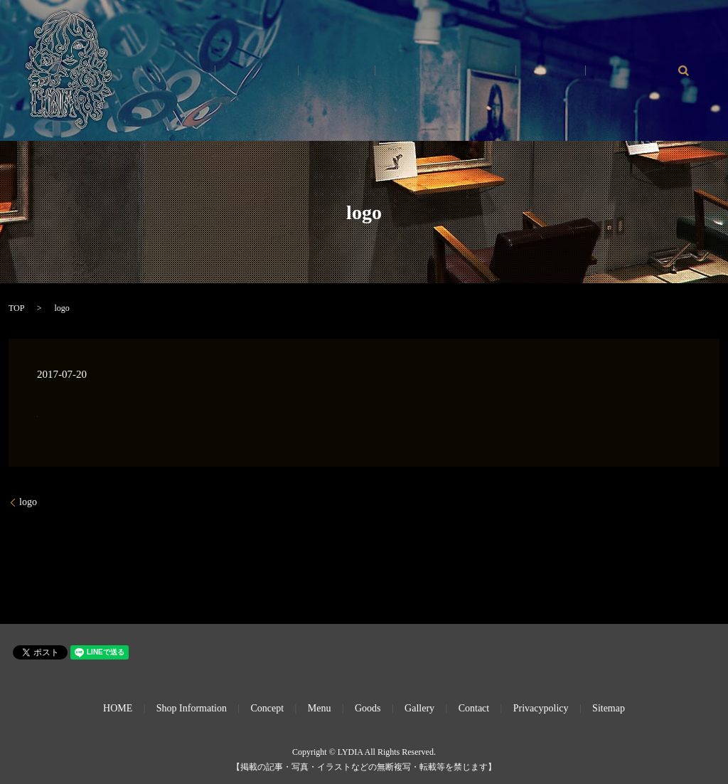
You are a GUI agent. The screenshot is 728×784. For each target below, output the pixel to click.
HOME (308, 70)
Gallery (530, 70)
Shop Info (367, 70)
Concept (427, 70)
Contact (633, 70)
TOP (16, 308)
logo (28, 502)
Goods (581, 70)
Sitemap (608, 708)
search (683, 70)
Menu (479, 70)
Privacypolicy (541, 708)
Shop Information (191, 708)
